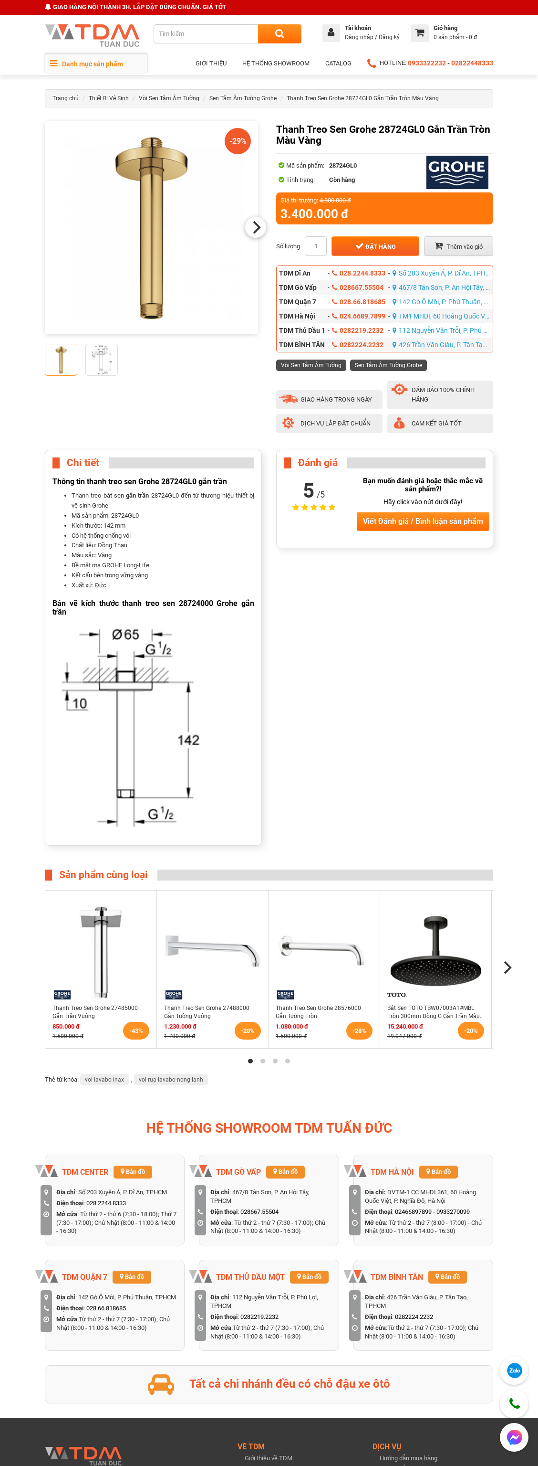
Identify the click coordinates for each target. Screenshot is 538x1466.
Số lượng (288, 246)
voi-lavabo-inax (104, 1079)
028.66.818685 (358, 302)
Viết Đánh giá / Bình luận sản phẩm (423, 521)
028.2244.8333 (358, 273)
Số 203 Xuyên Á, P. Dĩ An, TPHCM (443, 273)
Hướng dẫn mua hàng (408, 1458)
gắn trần (137, 495)
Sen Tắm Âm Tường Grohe (243, 98)
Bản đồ (133, 1171)
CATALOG (338, 63)
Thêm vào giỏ (459, 246)
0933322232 (427, 63)
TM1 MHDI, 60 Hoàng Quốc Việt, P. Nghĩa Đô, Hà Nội (443, 316)
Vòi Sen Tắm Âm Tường (169, 98)
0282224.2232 (357, 345)
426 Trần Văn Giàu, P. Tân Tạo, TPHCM (443, 345)
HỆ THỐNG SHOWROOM (276, 63)
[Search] (279, 33)
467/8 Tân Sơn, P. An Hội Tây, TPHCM (443, 287)
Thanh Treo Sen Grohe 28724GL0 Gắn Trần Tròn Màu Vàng (363, 98)
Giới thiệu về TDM (268, 1458)
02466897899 (413, 1211)
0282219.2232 (357, 330)
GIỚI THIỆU (211, 63)
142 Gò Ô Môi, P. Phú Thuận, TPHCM (443, 302)
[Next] (255, 227)
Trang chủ (65, 98)
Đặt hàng (375, 246)
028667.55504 (357, 287)
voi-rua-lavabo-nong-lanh (171, 1079)
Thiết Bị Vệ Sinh (109, 98)
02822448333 (472, 63)
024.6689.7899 (358, 316)
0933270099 (453, 1211)
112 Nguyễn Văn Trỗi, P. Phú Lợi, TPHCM (443, 330)
